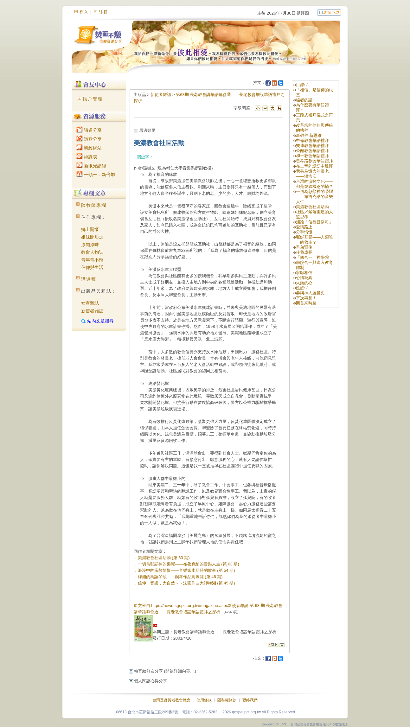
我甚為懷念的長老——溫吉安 (312, 174)
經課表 (86, 156)
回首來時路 (306, 303)
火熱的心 (304, 282)
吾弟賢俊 (304, 247)
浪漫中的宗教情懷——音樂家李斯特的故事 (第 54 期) (186, 570)
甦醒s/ (301, 287)
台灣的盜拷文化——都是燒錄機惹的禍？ (314, 184)
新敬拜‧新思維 (309, 135)
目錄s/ (301, 84)
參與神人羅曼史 (310, 292)
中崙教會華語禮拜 (312, 140)
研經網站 (89, 147)
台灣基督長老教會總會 (171, 700)
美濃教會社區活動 (312, 206)
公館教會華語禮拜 (312, 150)
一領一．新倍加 (95, 174)
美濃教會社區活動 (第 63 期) (164, 557)
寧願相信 (304, 272)
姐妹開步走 (92, 236)
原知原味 (90, 244)
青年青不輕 (92, 259)
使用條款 (204, 700)
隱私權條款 (226, 700)
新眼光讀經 (91, 165)
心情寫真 (304, 277)
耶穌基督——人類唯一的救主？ (314, 240)
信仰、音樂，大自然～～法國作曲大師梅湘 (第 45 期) (186, 583)
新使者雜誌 (92, 310)
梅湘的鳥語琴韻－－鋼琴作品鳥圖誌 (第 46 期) (180, 576)
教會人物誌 (92, 252)
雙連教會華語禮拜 (312, 145)
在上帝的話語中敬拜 (314, 166)
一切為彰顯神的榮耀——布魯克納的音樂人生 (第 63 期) (188, 564)
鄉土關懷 (90, 229)
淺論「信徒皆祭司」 (314, 222)
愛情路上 (304, 227)
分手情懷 (304, 232)
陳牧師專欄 (93, 205)
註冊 (103, 12)
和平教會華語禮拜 (312, 155)
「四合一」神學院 (312, 257)
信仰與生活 (92, 267)
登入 (84, 12)
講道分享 (89, 130)
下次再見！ (306, 298)
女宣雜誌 (90, 303)
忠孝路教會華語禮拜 (314, 160)
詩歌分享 (89, 139)
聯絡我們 (250, 700)
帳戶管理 (93, 98)
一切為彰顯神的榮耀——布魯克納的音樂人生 (314, 196)
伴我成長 (304, 252)
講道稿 (88, 279)
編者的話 (304, 100)
